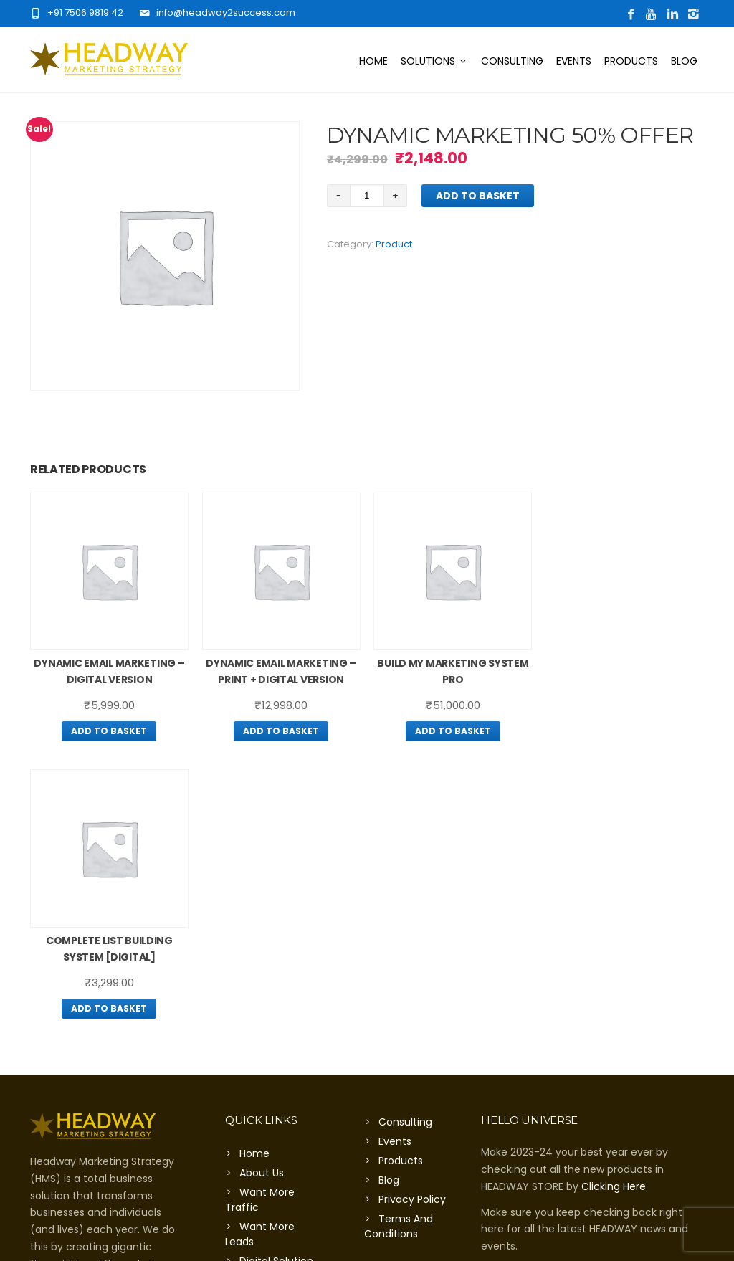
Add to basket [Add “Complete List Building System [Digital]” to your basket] (625, 731)
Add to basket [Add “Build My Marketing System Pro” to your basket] (453, 731)
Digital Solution (276, 983)
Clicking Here (613, 909)
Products (631, 61)
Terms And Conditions (398, 948)
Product (394, 244)
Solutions (434, 61)
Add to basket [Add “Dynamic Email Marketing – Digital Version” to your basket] (109, 731)
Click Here (55, 1054)
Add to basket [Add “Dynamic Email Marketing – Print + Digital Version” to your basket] (281, 731)
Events (573, 61)
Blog (684, 61)
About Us (261, 895)
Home (373, 61)
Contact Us (267, 1003)
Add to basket (478, 196)
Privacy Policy (412, 922)
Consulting (512, 61)
